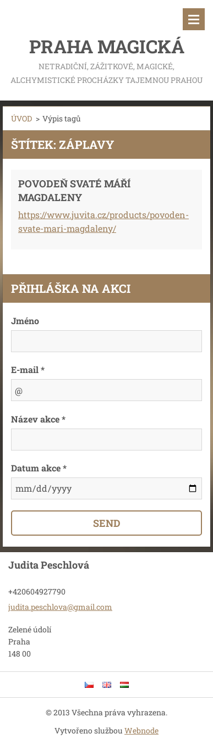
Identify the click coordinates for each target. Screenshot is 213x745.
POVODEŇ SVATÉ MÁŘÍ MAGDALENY (74, 190)
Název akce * (38, 419)
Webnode (141, 730)
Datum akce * (39, 468)
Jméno (25, 320)
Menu (194, 19)
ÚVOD (21, 118)
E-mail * (28, 369)
